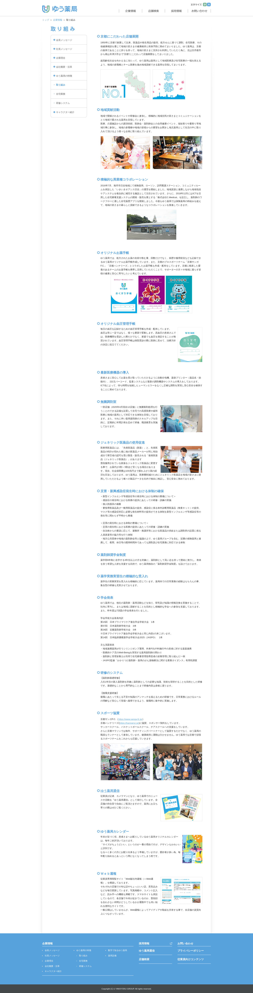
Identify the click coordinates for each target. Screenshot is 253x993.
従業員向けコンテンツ (190, 959)
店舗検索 (144, 959)
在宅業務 (60, 94)
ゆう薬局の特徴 (64, 76)
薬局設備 (112, 956)
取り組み (60, 85)
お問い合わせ (185, 943)
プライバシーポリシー (190, 950)
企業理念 (60, 58)
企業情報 (57, 20)
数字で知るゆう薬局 (117, 950)
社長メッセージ (64, 49)
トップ (45, 20)
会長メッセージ (64, 40)
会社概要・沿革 (64, 67)
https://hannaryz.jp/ (129, 723)
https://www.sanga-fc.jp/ (130, 719)
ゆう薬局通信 (109, 791)
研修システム (63, 103)
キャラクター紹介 (65, 112)
